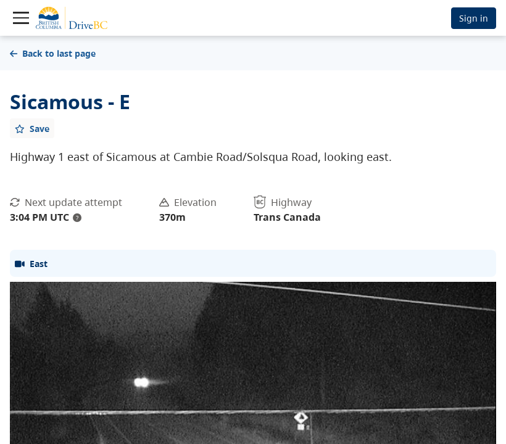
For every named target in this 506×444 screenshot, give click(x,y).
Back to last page (53, 53)
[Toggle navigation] (21, 18)
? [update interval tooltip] (77, 217)
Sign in (473, 18)
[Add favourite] (32, 128)
